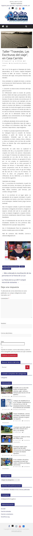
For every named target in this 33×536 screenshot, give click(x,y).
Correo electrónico (6, 333)
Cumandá (15, 63)
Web (2, 341)
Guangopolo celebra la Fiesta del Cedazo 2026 (21, 437)
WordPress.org (5, 517)
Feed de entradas (6, 511)
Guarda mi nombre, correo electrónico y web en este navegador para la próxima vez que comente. (16, 350)
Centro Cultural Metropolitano (10, 266)
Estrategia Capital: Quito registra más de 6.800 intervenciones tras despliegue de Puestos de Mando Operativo (22, 450)
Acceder (3, 509)
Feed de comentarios (7, 514)
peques (4, 65)
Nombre (3, 323)
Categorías (4, 377)
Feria (20, 63)
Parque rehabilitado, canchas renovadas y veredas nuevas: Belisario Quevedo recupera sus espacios (21, 416)
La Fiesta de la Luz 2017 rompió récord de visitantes (14, 281)
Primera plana (6, 268)
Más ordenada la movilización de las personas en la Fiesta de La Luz (16, 274)
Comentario (5, 298)
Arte (11, 63)
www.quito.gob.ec (16, 531)
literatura (24, 63)
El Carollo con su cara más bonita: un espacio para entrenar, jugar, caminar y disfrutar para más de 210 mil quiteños (21, 391)
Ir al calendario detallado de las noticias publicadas (15, 489)
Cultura (22, 266)
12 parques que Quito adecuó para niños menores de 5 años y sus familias (21, 428)
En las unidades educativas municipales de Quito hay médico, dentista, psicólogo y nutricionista (21, 462)
